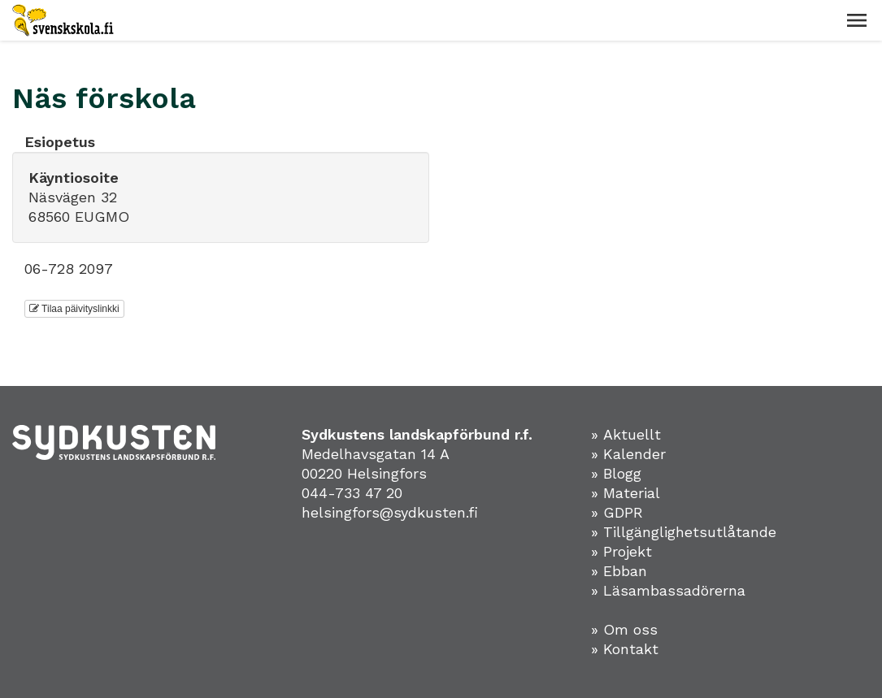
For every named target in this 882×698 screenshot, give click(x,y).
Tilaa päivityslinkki (74, 308)
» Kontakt (624, 648)
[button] (857, 20)
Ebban (625, 570)
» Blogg (616, 473)
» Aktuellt (626, 434)
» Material (625, 492)
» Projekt (621, 551)
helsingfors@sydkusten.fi (390, 512)
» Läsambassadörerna (668, 590)
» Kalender (628, 453)
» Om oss (624, 629)
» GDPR (617, 512)
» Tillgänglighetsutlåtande (683, 531)
